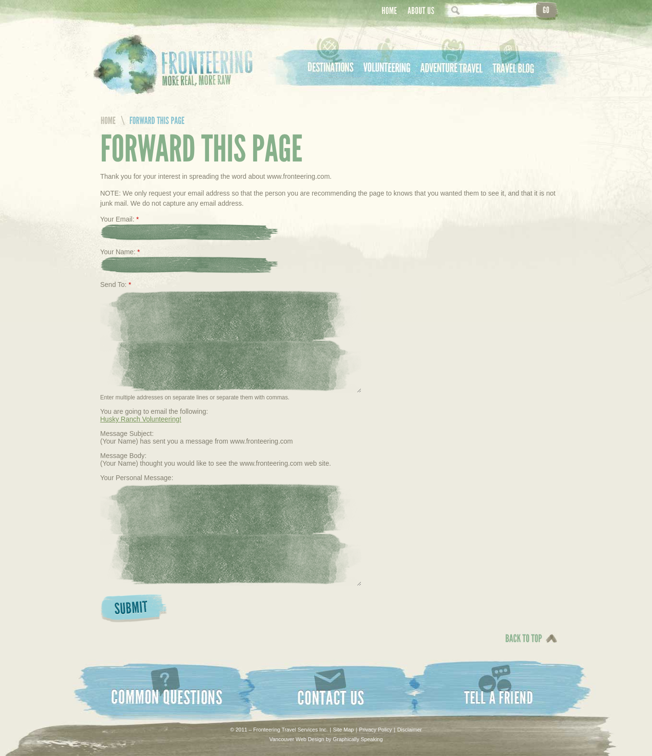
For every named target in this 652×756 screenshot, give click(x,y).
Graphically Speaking (358, 739)
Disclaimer (409, 729)
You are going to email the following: (154, 411)
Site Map (343, 729)
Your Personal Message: (136, 478)
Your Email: (119, 219)
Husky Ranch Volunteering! (141, 419)
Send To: (115, 284)
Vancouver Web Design (296, 739)
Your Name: (120, 252)
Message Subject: (127, 433)
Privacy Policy (375, 729)
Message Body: (123, 455)
